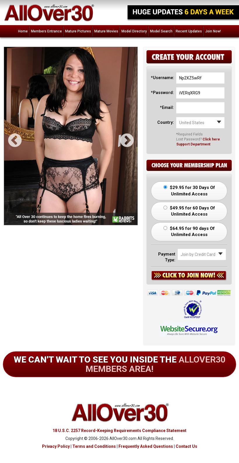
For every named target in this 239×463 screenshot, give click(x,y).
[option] (71, 136)
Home (23, 31)
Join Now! (213, 31)
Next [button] (122, 136)
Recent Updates (189, 31)
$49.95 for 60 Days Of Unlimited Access (189, 211)
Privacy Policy (56, 446)
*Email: (167, 107)
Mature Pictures (78, 31)
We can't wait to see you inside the (120, 364)
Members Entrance (46, 31)
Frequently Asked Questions (145, 446)
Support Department (193, 144)
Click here (211, 139)
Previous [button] (10, 136)
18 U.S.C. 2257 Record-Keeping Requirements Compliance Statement (119, 430)
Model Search (161, 31)
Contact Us (186, 446)
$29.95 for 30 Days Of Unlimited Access (189, 190)
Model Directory (134, 31)
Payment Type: (166, 257)
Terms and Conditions (94, 446)
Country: (165, 122)
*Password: (162, 92)
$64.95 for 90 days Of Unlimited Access (189, 231)
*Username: (162, 77)
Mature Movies (106, 31)
